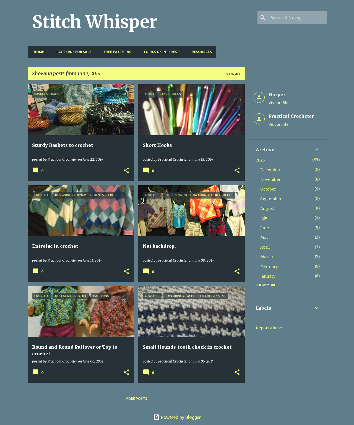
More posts (136, 398)
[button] (126, 170)
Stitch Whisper (94, 22)
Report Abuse (269, 327)
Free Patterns (115, 52)
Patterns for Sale (72, 52)
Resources (200, 52)
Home (37, 52)
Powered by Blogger (177, 417)
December (270, 169)
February (269, 266)
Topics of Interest (160, 52)
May (264, 237)
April (265, 247)
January (267, 276)
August (267, 208)
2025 (260, 160)
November (270, 179)
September (271, 198)
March (266, 256)
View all (233, 74)
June (264, 227)
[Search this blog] (298, 17)
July (263, 218)
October (268, 189)
